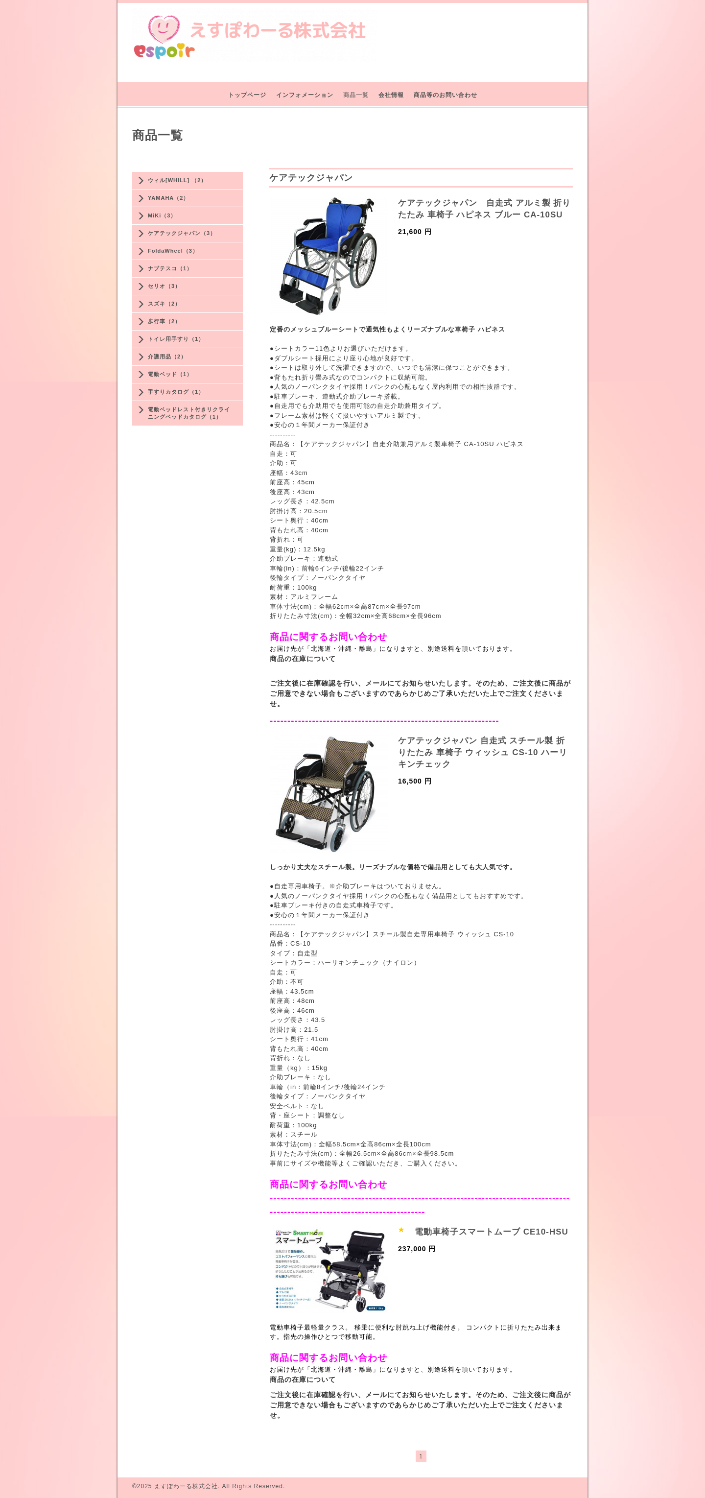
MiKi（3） (162, 215)
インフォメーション (304, 95)
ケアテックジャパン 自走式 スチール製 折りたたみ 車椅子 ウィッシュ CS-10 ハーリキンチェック (482, 752)
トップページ (247, 95)
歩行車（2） (164, 321)
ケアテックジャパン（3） (182, 233)
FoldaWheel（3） (173, 251)
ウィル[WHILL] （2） (177, 180)
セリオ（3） (164, 286)
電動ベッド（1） (170, 374)
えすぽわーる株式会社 (186, 1486)
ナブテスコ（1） (170, 268)
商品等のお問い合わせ (445, 95)
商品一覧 (356, 95)
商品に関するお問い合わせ (328, 637)
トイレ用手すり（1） (176, 339)
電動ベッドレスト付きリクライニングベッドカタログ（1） (189, 413)
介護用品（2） (167, 356)
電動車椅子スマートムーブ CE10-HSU (491, 1231)
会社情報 (391, 95)
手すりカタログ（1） (176, 392)
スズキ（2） (164, 304)
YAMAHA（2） (168, 198)
